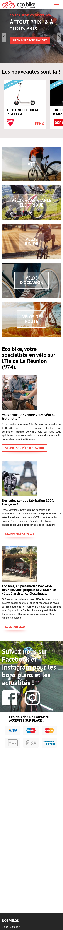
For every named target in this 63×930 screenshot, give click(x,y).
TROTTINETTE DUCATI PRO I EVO (23, 112)
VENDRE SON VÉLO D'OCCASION (24, 448)
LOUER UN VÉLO (15, 627)
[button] (59, 37)
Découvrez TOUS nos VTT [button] (30, 40)
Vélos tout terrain (11, 927)
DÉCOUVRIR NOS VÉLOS (19, 534)
